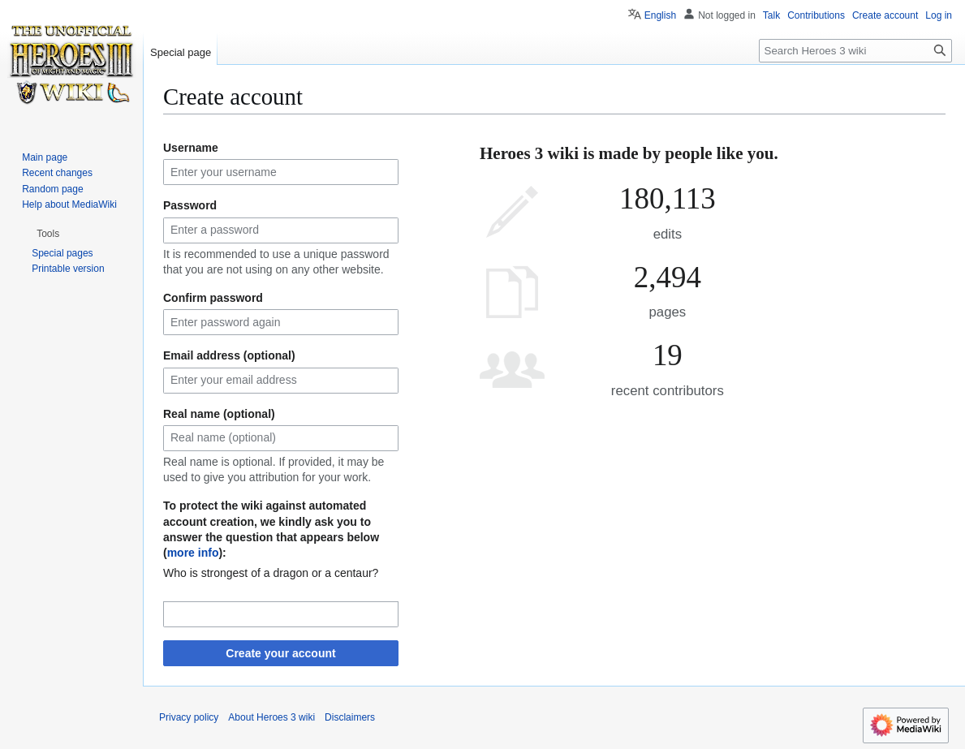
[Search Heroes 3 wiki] (855, 50)
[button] (48, 233)
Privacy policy (188, 717)
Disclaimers (350, 717)
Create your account (280, 653)
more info (193, 552)
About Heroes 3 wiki (271, 717)
